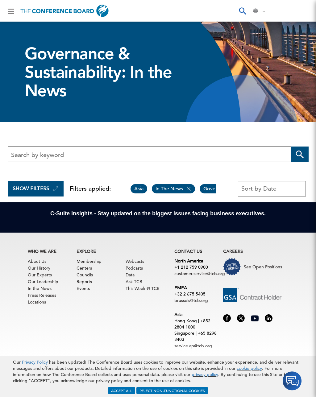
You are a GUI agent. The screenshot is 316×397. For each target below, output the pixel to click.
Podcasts (134, 268)
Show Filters (36, 188)
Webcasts (135, 261)
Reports (84, 281)
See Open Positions (263, 267)
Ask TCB (134, 281)
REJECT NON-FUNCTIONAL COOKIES (172, 390)
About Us (37, 261)
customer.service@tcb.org (199, 273)
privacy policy (205, 374)
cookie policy (249, 368)
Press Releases (42, 295)
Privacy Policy (35, 362)
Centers (84, 268)
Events (83, 288)
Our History (39, 268)
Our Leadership (43, 281)
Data (130, 275)
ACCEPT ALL (121, 390)
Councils (85, 275)
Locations (37, 302)
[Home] (65, 11)
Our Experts (40, 275)
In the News (40, 288)
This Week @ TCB (143, 288)
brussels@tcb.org (191, 300)
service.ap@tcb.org (193, 346)
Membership (89, 261)
